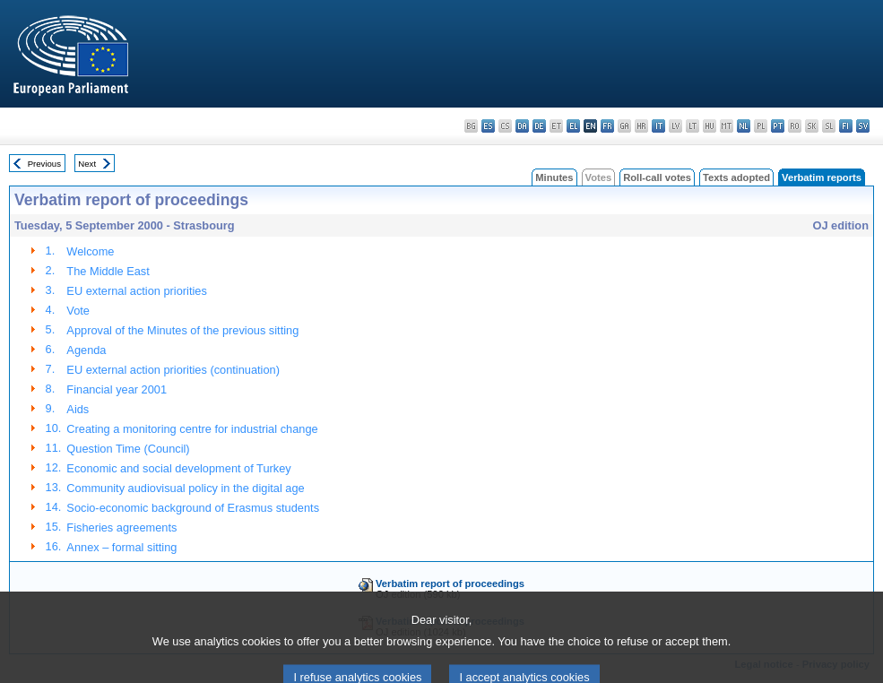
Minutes (554, 177)
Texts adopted (736, 177)
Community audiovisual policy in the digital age (185, 488)
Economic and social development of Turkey (178, 468)
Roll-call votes (657, 177)
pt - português (777, 126)
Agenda (86, 350)
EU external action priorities (136, 291)
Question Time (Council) (127, 448)
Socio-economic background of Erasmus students (192, 507)
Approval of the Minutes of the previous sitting (182, 330)
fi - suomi (846, 126)
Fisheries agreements (121, 527)
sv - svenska (863, 126)
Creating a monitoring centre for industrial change (191, 429)
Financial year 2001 (116, 389)
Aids (77, 409)
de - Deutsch (539, 126)
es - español (488, 126)
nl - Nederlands (743, 126)
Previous (44, 164)
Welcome (90, 251)
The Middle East (107, 271)
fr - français (607, 126)
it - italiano (658, 126)
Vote (78, 310)
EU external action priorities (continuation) (173, 369)
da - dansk (522, 126)
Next (87, 164)
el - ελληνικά (573, 126)
